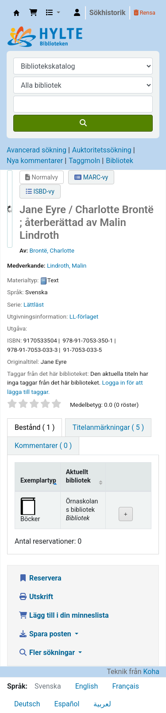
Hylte (16, 13)
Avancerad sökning (36, 150)
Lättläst (33, 304)
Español (66, 704)
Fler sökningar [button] (48, 652)
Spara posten (46, 634)
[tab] (108, 427)
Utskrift (36, 596)
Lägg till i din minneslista (64, 615)
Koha (151, 671)
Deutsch (27, 704)
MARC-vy (91, 177)
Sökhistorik (107, 12)
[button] (33, 13)
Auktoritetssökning (101, 150)
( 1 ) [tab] (34, 427)
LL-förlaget (83, 316)
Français (125, 686)
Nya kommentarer (35, 160)
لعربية (102, 704)
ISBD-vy (40, 191)
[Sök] (83, 123)
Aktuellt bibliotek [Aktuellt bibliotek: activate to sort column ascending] (78, 476)
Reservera (40, 578)
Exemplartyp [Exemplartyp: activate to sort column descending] (38, 480)
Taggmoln (84, 160)
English (86, 686)
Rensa (144, 12)
